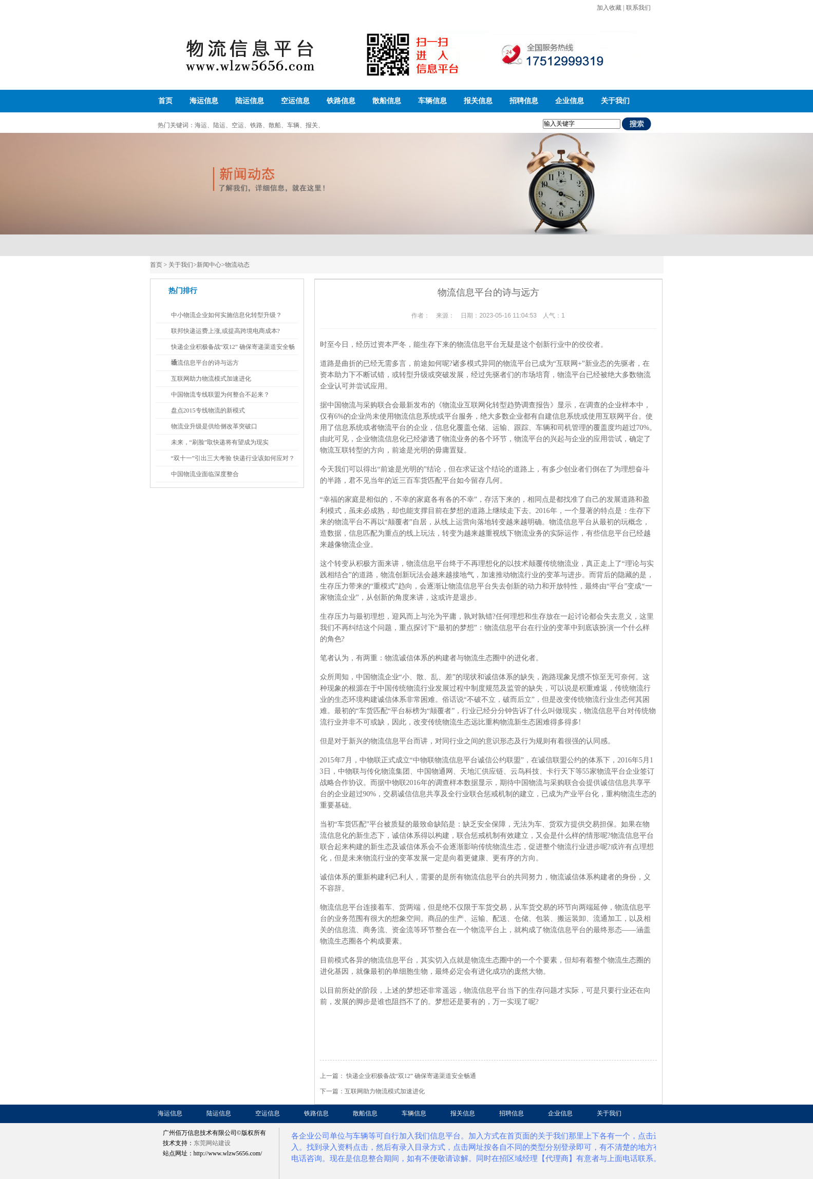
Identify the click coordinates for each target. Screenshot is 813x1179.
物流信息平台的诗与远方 (205, 362)
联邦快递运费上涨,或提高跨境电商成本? (225, 331)
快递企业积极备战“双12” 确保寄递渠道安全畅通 (411, 1075)
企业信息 (569, 101)
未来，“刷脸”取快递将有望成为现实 (220, 442)
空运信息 (295, 101)
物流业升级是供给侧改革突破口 (214, 426)
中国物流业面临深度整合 (205, 474)
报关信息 (478, 101)
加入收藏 (609, 7)
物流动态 (237, 264)
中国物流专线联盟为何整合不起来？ (220, 394)
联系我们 (638, 7)
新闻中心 (209, 264)
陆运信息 (249, 101)
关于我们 (615, 101)
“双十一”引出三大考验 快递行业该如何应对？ (233, 458)
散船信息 (386, 101)
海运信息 (204, 101)
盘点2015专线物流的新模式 (208, 410)
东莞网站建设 (212, 1143)
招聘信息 (523, 101)
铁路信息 (341, 101)
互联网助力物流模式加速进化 (385, 1091)
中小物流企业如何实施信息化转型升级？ (226, 315)
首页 (165, 101)
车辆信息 (432, 101)
